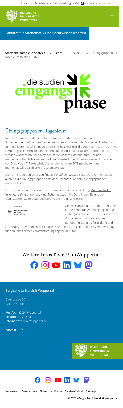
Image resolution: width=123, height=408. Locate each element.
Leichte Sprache (92, 3)
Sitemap (91, 391)
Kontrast (28, 3)
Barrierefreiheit (74, 391)
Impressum (12, 391)
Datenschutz (29, 391)
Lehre (58, 53)
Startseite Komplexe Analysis (25, 53)
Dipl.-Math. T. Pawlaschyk (27, 163)
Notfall (76, 3)
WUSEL (73, 174)
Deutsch (112, 3)
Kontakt (11, 330)
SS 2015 (77, 53)
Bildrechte (46, 391)
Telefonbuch (45, 3)
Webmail (61, 3)
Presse (58, 391)
